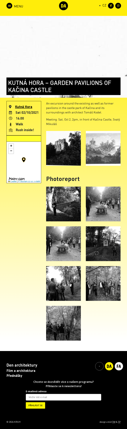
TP (119, 421)
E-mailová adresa (36, 391)
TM (113, 421)
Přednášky (14, 375)
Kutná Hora (23, 106)
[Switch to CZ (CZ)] (104, 5)
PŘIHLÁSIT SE (35, 405)
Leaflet (12, 181)
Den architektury (21, 365)
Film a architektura (20, 370)
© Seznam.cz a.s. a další (29, 181)
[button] (23, 159)
